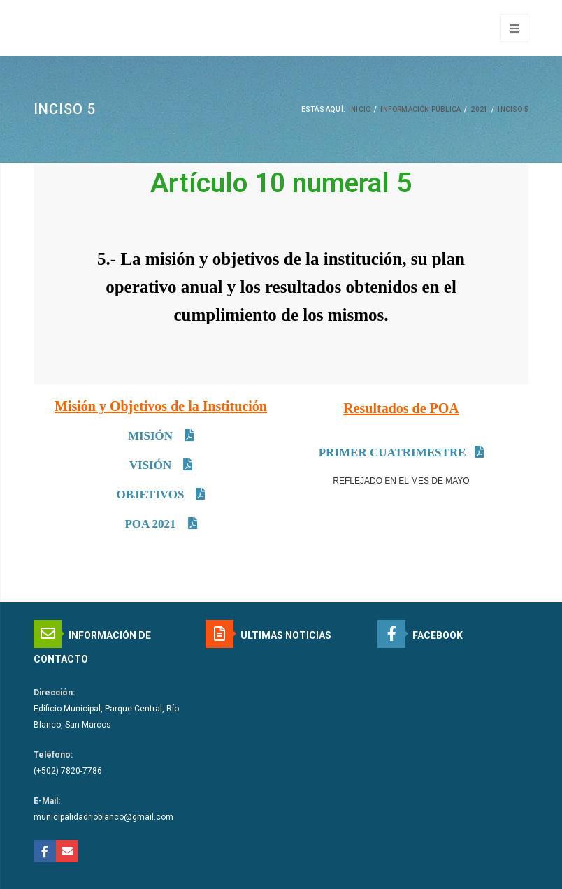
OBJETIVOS (152, 494)
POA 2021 (151, 523)
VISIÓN (152, 465)
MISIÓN (151, 435)
